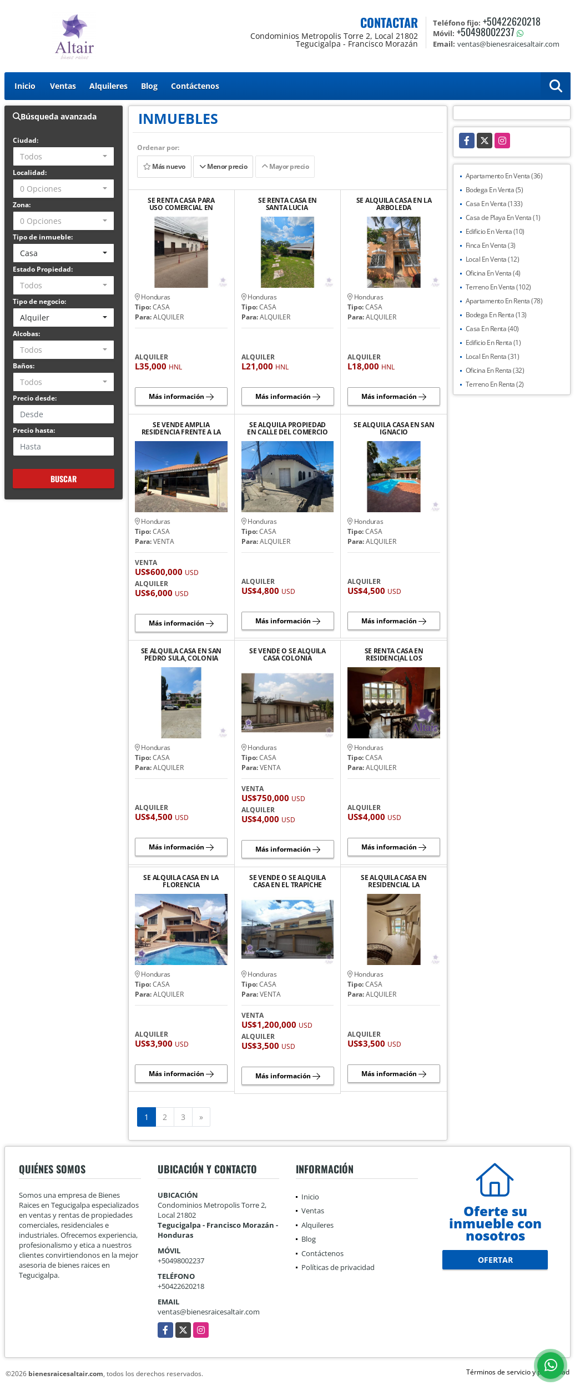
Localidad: (30, 172)
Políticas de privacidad (338, 1267)
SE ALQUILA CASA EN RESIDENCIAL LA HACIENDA (394, 881)
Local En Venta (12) (492, 259)
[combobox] (63, 156)
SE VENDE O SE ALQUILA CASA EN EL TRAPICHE (287, 881)
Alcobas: (26, 333)
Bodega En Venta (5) (494, 189)
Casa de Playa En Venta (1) (503, 217)
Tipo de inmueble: (43, 237)
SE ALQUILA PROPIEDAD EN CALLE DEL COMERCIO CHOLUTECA (287, 428)
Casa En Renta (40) (492, 328)
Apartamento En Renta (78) (504, 301)
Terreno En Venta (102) (498, 287)
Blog (149, 86)
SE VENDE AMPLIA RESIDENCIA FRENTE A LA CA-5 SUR (181, 428)
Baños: (23, 366)
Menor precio (223, 166)
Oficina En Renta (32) (495, 370)
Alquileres (108, 86)
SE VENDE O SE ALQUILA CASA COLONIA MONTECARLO (287, 654)
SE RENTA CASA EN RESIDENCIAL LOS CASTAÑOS (394, 654)
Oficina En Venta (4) (493, 273)
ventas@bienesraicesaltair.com (209, 1312)
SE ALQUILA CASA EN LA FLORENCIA (181, 881)
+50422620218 (512, 21)
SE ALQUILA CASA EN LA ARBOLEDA (394, 204)
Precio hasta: (34, 430)
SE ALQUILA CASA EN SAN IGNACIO (394, 428)
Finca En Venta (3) (491, 245)
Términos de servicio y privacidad (517, 1372)
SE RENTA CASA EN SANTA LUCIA (287, 204)
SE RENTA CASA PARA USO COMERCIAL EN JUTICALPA (181, 204)
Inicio (25, 86)
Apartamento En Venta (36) (504, 176)
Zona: (22, 204)
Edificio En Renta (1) (493, 342)
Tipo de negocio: (39, 301)
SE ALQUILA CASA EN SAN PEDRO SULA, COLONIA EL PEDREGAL (181, 654)
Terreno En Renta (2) (495, 384)
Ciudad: (25, 140)
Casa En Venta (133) (494, 203)
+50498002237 (486, 31)
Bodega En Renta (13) (496, 314)
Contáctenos (195, 86)
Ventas (63, 86)
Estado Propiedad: (43, 269)
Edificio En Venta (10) (495, 231)
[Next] (201, 1117)
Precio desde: (35, 398)
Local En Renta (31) (492, 356)
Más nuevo (164, 166)
